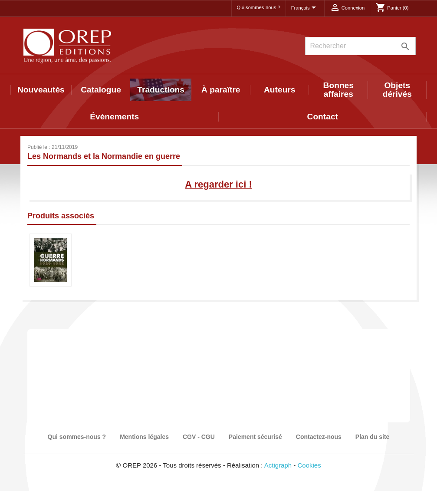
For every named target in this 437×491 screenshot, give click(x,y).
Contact (322, 116)
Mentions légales (144, 436)
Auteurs (280, 89)
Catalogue (101, 89)
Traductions (160, 89)
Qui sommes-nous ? (258, 7)
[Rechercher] (360, 46)
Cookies (309, 465)
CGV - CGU (199, 436)
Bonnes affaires (338, 90)
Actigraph (278, 465)
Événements (114, 116)
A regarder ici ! (218, 184)
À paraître (220, 89)
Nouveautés (41, 89)
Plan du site (372, 436)
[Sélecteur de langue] (305, 8)
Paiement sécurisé (255, 436)
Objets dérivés (397, 90)
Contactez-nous (319, 436)
